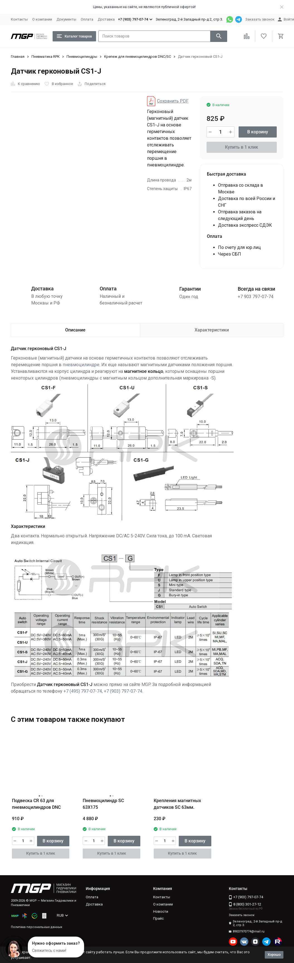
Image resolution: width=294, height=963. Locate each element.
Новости (160, 911)
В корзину (257, 131)
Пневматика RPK (45, 56)
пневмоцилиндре (81, 364)
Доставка (106, 19)
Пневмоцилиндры (82, 56)
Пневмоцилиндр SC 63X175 (103, 804)
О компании (42, 19)
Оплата (87, 19)
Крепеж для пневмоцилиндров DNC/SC (137, 56)
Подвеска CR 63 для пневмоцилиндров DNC (36, 804)
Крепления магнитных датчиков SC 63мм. (177, 804)
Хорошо (274, 954)
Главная (17, 56)
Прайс (158, 918)
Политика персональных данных (36, 927)
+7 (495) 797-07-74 (82, 691)
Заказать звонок (260, 19)
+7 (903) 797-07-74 (123, 691)
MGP (145, 684)
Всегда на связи (256, 289)
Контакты (19, 19)
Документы (66, 19)
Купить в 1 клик (241, 147)
